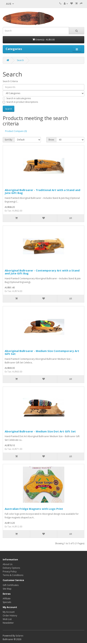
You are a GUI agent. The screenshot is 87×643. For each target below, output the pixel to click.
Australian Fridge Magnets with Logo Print (34, 509)
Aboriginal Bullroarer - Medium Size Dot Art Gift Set (40, 431)
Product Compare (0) (16, 131)
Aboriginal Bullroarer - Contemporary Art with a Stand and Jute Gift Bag (42, 272)
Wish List (7, 619)
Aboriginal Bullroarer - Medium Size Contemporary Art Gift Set (42, 352)
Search (20, 60)
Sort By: (9, 139)
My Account (9, 611)
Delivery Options (11, 567)
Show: (51, 139)
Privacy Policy (10, 571)
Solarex (19, 635)
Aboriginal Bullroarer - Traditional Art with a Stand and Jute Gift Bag (42, 191)
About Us (7, 564)
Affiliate (7, 598)
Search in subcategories (17, 98)
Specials (7, 602)
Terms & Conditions (13, 575)
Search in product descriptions (20, 101)
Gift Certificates (11, 585)
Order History (10, 615)
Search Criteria (10, 81)
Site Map (7, 588)
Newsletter (8, 622)
